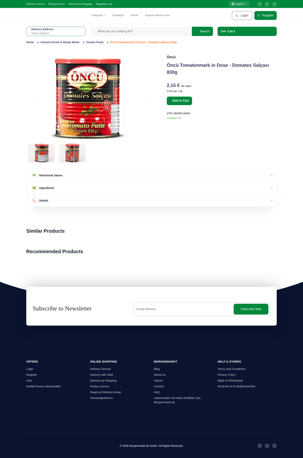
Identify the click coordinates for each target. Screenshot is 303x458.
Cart (29, 380)
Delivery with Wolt (101, 374)
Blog (157, 369)
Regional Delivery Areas (157, 15)
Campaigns (118, 15)
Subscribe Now (251, 309)
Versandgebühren (101, 398)
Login (242, 15)
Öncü (171, 57)
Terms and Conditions (232, 369)
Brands (134, 15)
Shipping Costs (104, 4)
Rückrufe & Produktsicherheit (236, 386)
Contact (159, 386)
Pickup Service (56, 4)
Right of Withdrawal (230, 380)
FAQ (157, 392)
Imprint (158, 380)
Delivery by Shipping (80, 4)
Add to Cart (180, 100)
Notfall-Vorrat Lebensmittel (43, 386)
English (237, 4)
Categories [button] (97, 15)
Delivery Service (35, 4)
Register (265, 15)
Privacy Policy (227, 374)
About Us (160, 374)
